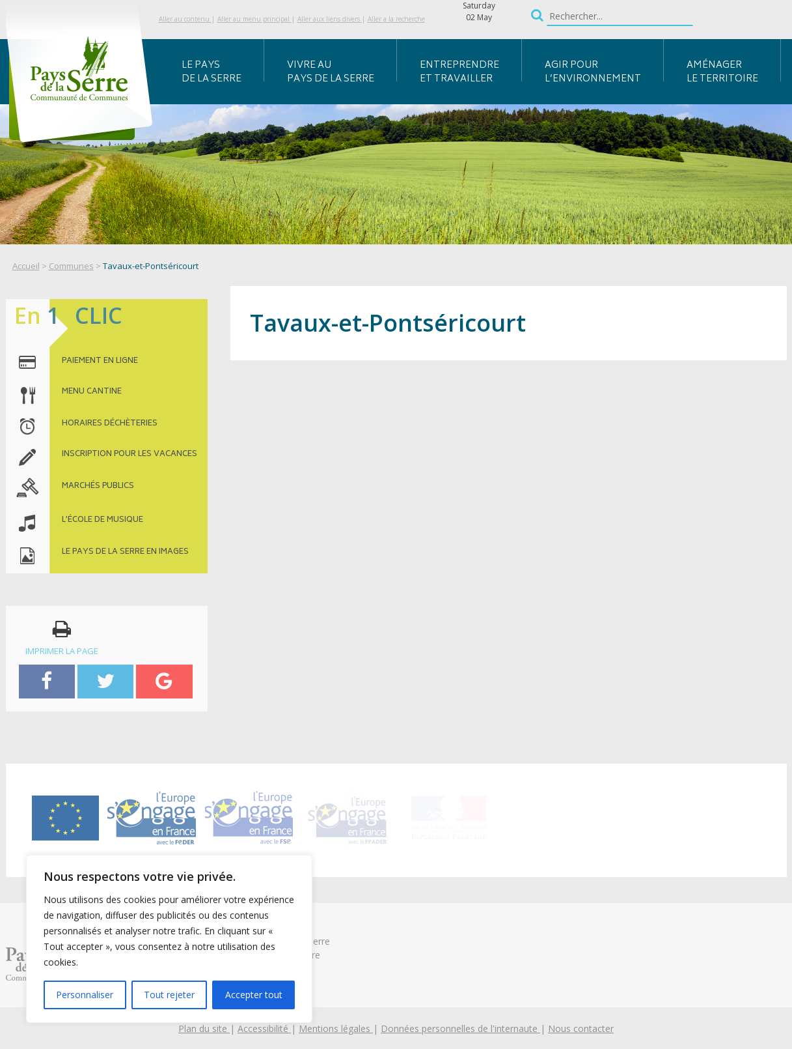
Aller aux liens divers (329, 18)
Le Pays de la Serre (211, 72)
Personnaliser (84, 994)
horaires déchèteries (109, 424)
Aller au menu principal (254, 18)
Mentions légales (336, 1028)
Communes (71, 266)
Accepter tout (253, 994)
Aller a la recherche (396, 18)
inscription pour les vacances (129, 455)
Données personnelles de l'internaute (460, 1028)
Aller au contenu (185, 18)
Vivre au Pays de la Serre (330, 72)
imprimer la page (62, 638)
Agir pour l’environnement (593, 72)
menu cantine (92, 392)
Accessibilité (264, 1028)
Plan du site (204, 1028)
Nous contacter (581, 1028)
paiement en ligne (100, 361)
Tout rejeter (169, 994)
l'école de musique (102, 520)
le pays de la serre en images (125, 552)
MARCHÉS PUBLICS (98, 487)
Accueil (26, 266)
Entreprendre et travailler (459, 72)
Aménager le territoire (722, 72)
